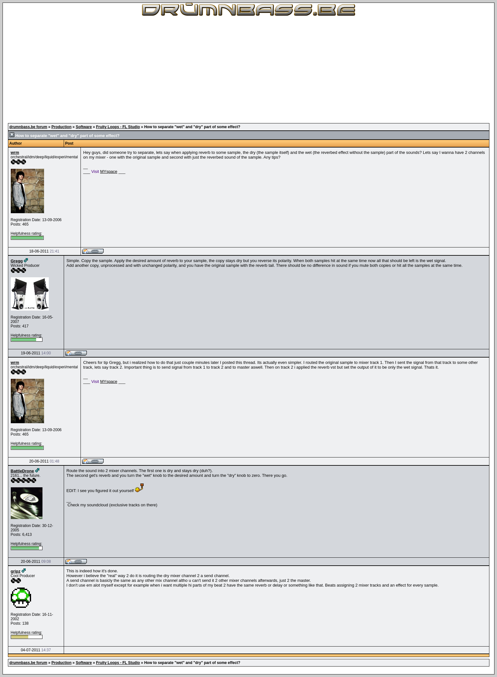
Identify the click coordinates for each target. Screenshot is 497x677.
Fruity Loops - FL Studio (118, 127)
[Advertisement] (248, 69)
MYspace (108, 171)
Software (84, 127)
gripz (16, 571)
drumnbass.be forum (28, 127)
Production (61, 127)
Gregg (17, 261)
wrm (15, 152)
